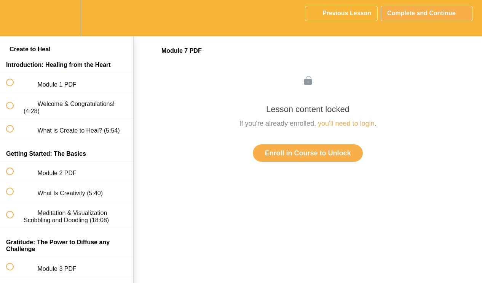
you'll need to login (346, 123)
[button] (14, 18)
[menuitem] (67, 18)
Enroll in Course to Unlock (308, 153)
